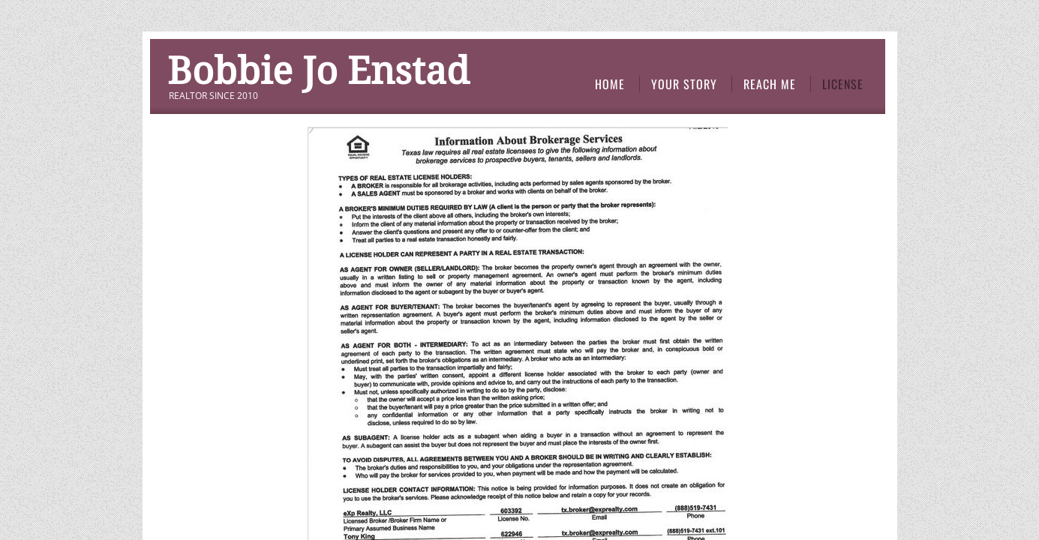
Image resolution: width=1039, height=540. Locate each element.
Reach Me (769, 84)
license (842, 84)
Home (610, 84)
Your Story (684, 84)
